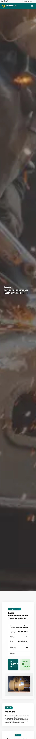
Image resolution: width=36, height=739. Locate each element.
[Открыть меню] (32, 6)
